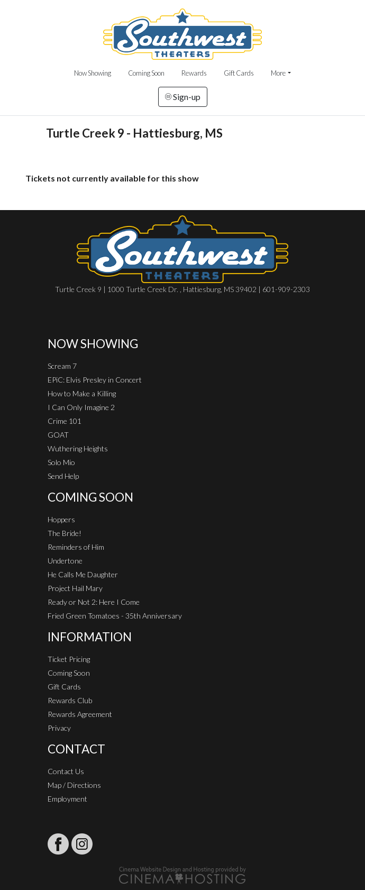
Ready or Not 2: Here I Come (94, 601)
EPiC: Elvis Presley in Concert (95, 379)
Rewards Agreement (80, 714)
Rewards (194, 73)
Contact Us (66, 771)
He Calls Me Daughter (83, 574)
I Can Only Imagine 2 (81, 407)
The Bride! (64, 533)
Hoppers (61, 519)
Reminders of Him (76, 546)
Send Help (63, 475)
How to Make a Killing (82, 393)
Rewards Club (70, 700)
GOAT (58, 434)
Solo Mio (61, 462)
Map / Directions (74, 784)
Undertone (65, 560)
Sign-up (182, 97)
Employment (67, 798)
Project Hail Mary (75, 588)
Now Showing (92, 73)
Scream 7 (62, 365)
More (278, 73)
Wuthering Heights (78, 448)
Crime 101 (64, 420)
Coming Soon (146, 73)
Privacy (59, 727)
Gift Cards (239, 73)
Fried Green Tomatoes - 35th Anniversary (115, 615)
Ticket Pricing (69, 659)
